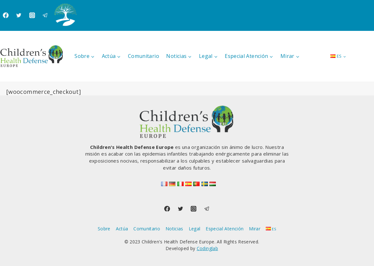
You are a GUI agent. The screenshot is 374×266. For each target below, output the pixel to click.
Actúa (122, 229)
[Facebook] (5, 15)
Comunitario (143, 56)
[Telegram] (45, 15)
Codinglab (207, 248)
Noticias (174, 229)
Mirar (254, 229)
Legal (195, 229)
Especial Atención (224, 229)
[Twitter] (19, 15)
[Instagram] (32, 15)
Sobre (104, 229)
